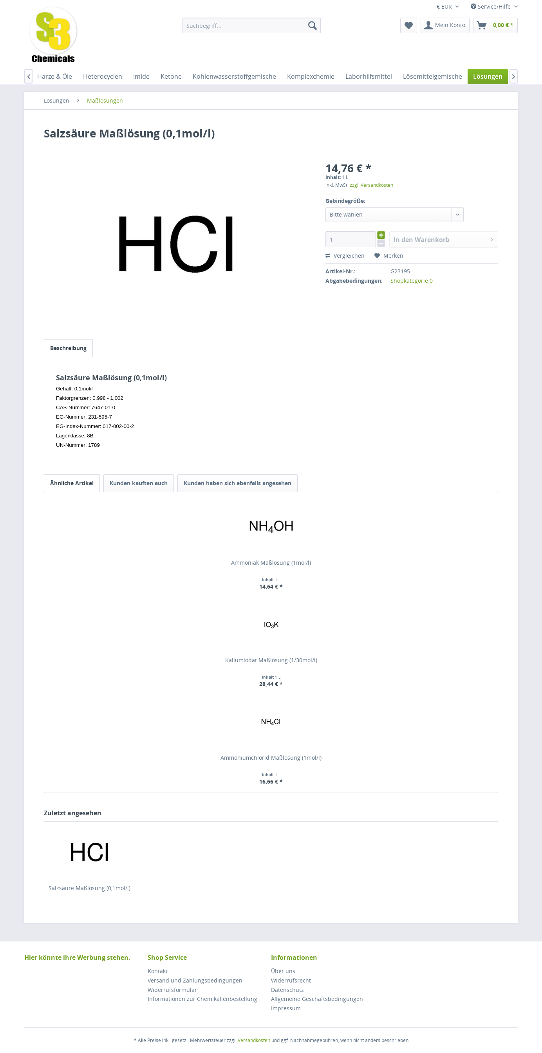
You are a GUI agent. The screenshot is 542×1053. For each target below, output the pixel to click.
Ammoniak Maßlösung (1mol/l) (271, 562)
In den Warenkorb (443, 238)
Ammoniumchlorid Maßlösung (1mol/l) (271, 757)
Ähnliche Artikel (72, 483)
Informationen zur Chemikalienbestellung (202, 998)
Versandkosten (254, 1040)
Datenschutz (287, 989)
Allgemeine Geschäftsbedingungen (317, 998)
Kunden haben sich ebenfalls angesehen (237, 483)
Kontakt (158, 971)
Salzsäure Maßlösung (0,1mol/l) (89, 888)
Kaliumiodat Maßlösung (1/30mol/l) (271, 660)
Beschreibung (68, 348)
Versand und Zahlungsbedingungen (195, 980)
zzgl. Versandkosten (371, 185)
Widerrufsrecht (291, 980)
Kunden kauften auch (139, 483)
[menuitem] (251, 25)
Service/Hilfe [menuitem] (491, 6)
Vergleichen (345, 255)
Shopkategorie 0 (411, 280)
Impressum (286, 1008)
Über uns (283, 971)
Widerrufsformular (172, 989)
